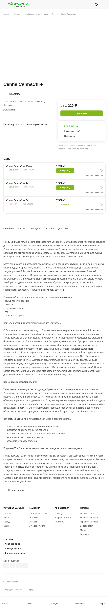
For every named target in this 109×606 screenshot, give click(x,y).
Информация (61, 508)
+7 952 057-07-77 (11, 544)
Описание (8, 228)
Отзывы (22, 228)
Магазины (59, 521)
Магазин (84, 530)
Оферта (31, 589)
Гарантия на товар (89, 521)
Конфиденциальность (13, 589)
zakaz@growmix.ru (12, 548)
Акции (6, 517)
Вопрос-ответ (86, 526)
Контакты (84, 534)
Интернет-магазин (38, 513)
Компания (34, 508)
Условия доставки (89, 517)
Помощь (58, 513)
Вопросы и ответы (63, 517)
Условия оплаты (88, 513)
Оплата (50, 228)
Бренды (7, 521)
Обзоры (7, 526)
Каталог (7, 513)
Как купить (36, 228)
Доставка (63, 228)
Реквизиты (34, 517)
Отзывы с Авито (37, 526)
